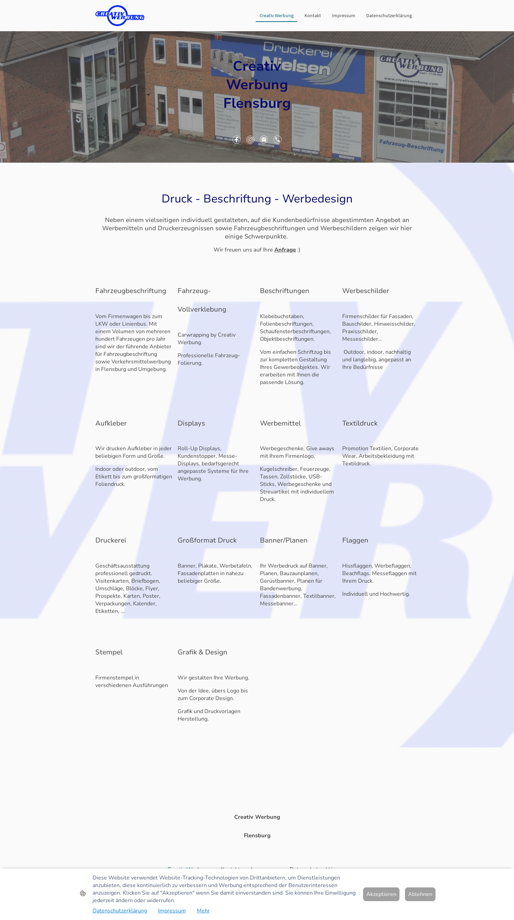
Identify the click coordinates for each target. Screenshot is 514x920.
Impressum (172, 911)
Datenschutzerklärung (120, 911)
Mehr (203, 911)
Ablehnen (420, 894)
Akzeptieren (381, 894)
